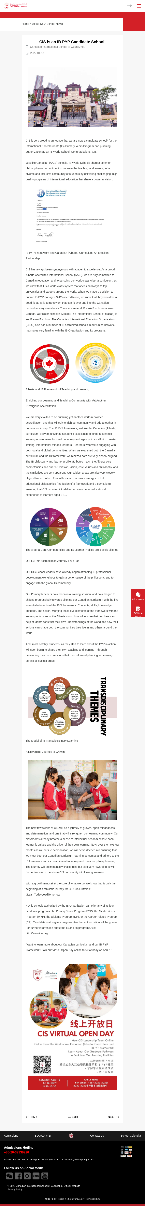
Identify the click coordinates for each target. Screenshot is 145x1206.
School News (55, 23)
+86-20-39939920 (16, 1152)
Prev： (32, 1116)
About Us (38, 23)
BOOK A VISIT (44, 1135)
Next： (113, 1116)
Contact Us (97, 1135)
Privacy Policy (14, 1189)
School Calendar (131, 1135)
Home (25, 23)
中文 (129, 6)
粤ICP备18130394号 (55, 1199)
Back (73, 1116)
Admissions (11, 1135)
